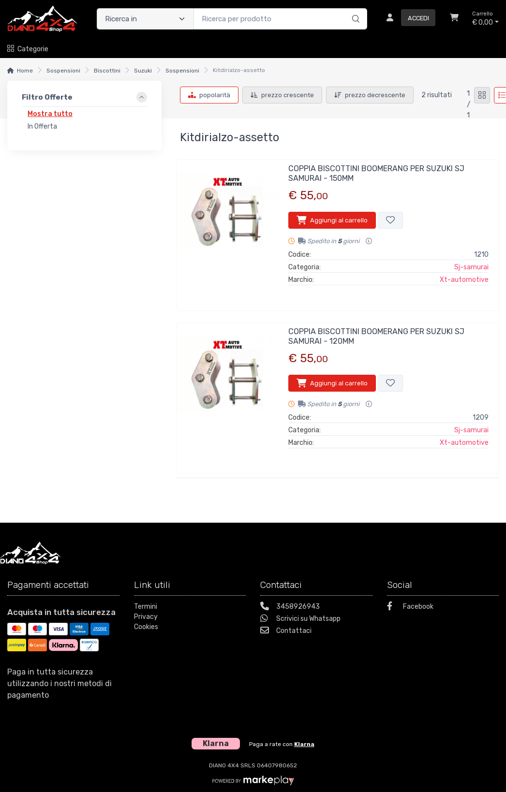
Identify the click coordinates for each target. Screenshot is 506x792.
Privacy (146, 617)
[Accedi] (407, 19)
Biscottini (107, 70)
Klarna (304, 744)
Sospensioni (63, 70)
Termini (145, 606)
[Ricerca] (354, 8)
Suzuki (143, 70)
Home (25, 70)
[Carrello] (454, 19)
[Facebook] (443, 607)
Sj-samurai (471, 267)
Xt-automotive (464, 280)
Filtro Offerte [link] (47, 97)
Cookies (146, 627)
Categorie (27, 49)
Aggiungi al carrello (332, 220)
